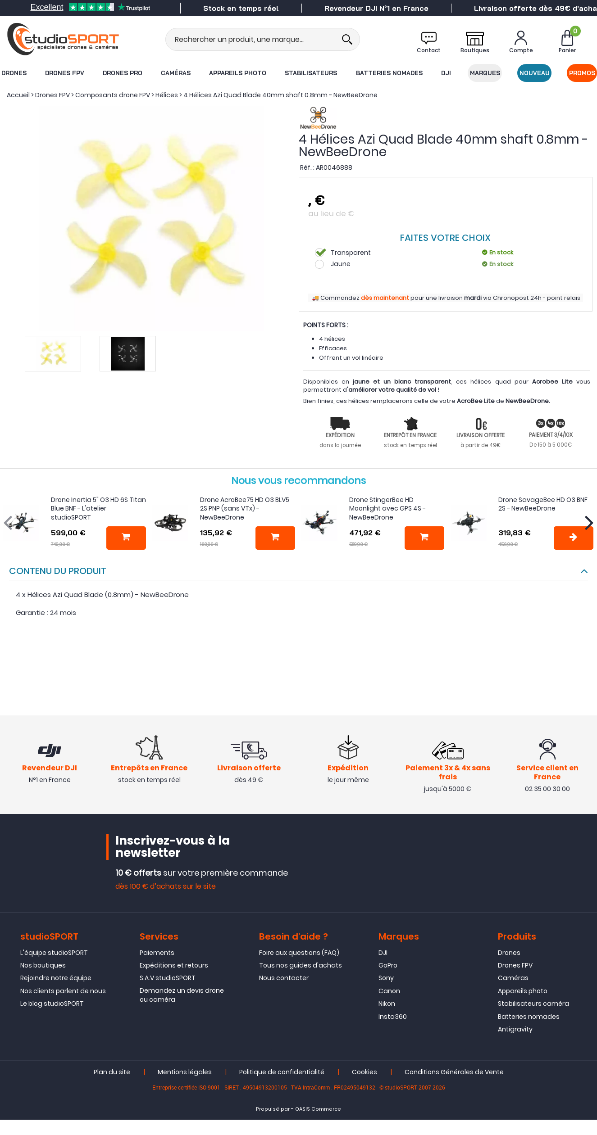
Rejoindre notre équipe (55, 977)
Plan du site (112, 1071)
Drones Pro (122, 73)
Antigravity (515, 1029)
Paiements (157, 952)
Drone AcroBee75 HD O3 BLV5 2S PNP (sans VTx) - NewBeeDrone (244, 508)
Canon (389, 990)
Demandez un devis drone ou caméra (182, 995)
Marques (485, 73)
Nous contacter (284, 977)
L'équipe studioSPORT (54, 952)
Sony (386, 977)
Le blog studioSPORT (52, 1003)
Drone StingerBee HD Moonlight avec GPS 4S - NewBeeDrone (387, 508)
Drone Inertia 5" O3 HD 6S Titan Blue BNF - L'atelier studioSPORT (98, 508)
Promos (582, 73)
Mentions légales (185, 1071)
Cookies (364, 1071)
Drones (14, 73)
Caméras (176, 73)
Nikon (386, 1003)
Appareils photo (237, 73)
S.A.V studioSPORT (168, 977)
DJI (446, 73)
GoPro (387, 965)
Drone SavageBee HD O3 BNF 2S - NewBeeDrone (543, 504)
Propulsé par (273, 1109)
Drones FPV (64, 73)
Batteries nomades (389, 73)
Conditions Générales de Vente (454, 1071)
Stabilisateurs (311, 73)
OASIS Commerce (318, 1109)
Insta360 (392, 1016)
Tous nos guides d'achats (300, 965)
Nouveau (535, 73)
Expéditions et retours (174, 965)
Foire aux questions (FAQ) (299, 952)
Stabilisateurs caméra (533, 1003)
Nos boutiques (43, 965)
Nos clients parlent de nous (63, 990)
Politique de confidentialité (281, 1071)
